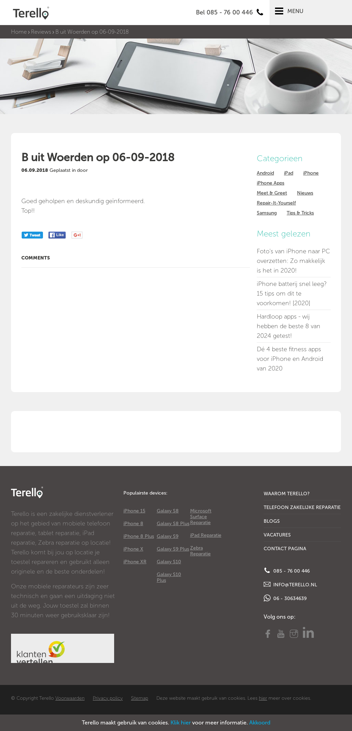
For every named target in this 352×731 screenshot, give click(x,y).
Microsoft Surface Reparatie (200, 516)
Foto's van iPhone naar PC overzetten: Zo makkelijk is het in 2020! (293, 260)
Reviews (41, 32)
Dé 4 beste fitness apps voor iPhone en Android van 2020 (290, 358)
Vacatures (277, 535)
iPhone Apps (270, 183)
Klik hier (180, 722)
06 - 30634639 (285, 598)
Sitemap (139, 698)
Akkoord (260, 722)
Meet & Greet (272, 193)
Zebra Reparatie (200, 551)
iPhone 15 (134, 511)
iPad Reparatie (205, 535)
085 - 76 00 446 (287, 570)
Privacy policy (108, 698)
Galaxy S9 (167, 536)
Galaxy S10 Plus (169, 577)
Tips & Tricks (300, 213)
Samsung (267, 213)
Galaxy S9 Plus (173, 549)
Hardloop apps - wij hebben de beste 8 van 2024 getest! (288, 326)
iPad (288, 173)
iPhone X (133, 549)
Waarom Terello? (287, 494)
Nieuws (305, 193)
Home (19, 32)
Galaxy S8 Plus (173, 524)
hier (263, 698)
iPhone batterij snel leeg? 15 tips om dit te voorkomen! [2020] (292, 293)
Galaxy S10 (169, 562)
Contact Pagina (285, 549)
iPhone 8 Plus (138, 536)
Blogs (272, 521)
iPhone (311, 173)
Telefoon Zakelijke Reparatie (302, 507)
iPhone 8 (133, 524)
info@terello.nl (290, 584)
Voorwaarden (70, 698)
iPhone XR (134, 562)
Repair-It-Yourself (276, 203)
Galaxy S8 (168, 511)
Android (265, 173)
